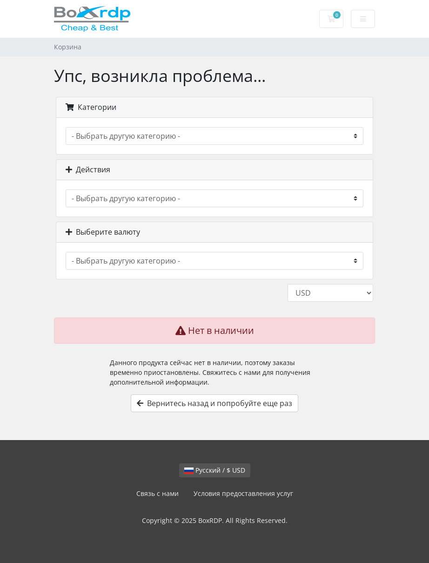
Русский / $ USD (214, 470)
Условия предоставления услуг (243, 493)
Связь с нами (157, 493)
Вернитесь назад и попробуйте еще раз (214, 403)
